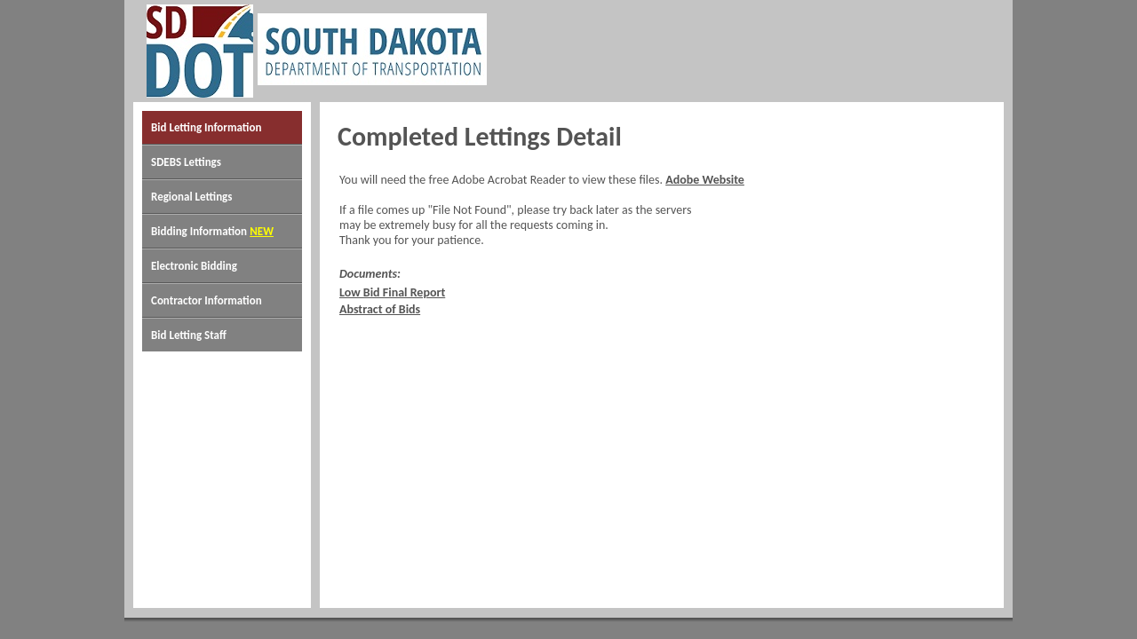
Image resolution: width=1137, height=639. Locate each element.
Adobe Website (704, 179)
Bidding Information (199, 231)
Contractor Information (206, 300)
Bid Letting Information (206, 127)
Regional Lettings (191, 196)
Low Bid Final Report (392, 292)
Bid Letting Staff (189, 335)
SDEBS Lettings (186, 162)
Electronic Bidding (194, 265)
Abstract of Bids (379, 309)
